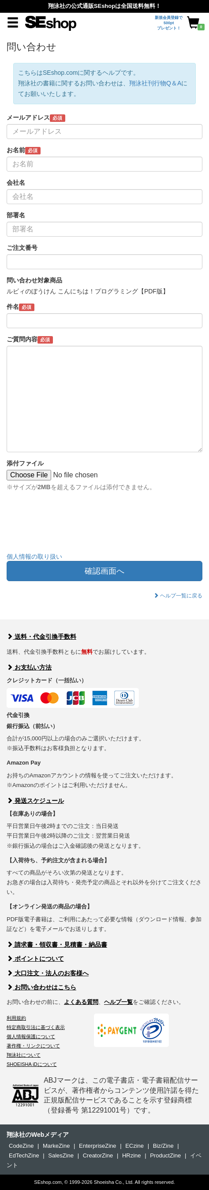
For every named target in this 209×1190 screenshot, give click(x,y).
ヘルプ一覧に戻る (177, 596)
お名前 (24, 150)
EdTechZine (24, 1155)
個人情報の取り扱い (34, 556)
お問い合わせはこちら (41, 987)
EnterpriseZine (97, 1145)
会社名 (16, 182)
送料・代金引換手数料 (41, 636)
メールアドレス (36, 118)
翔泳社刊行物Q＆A (155, 83)
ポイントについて (35, 958)
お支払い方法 (29, 667)
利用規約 (16, 1018)
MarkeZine (56, 1145)
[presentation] (74, 528)
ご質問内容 (30, 340)
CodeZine (21, 1145)
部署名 (16, 215)
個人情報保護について (31, 1036)
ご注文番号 (22, 247)
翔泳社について (24, 1055)
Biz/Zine (163, 1145)
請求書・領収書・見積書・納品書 (57, 944)
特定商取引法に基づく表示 (36, 1027)
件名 (20, 307)
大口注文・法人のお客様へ (48, 973)
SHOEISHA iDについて (32, 1064)
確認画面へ (104, 571)
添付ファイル (25, 463)
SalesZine (61, 1155)
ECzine (134, 1145)
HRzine (131, 1155)
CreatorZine (98, 1155)
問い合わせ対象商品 (34, 280)
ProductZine (165, 1155)
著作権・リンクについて (33, 1045)
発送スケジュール (35, 800)
